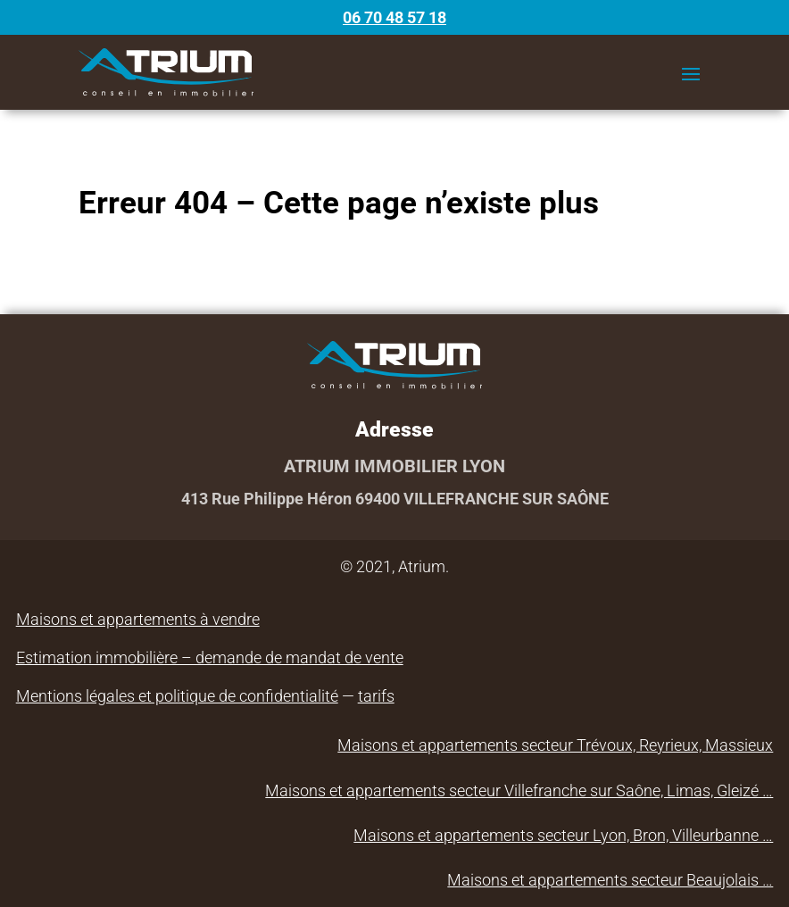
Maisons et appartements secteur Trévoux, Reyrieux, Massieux (555, 745)
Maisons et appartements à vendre (138, 619)
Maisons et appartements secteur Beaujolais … (610, 879)
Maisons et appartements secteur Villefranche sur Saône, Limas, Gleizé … (519, 790)
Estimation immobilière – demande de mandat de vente (209, 657)
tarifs (376, 695)
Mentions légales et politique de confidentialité (177, 695)
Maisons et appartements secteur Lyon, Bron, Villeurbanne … (563, 835)
